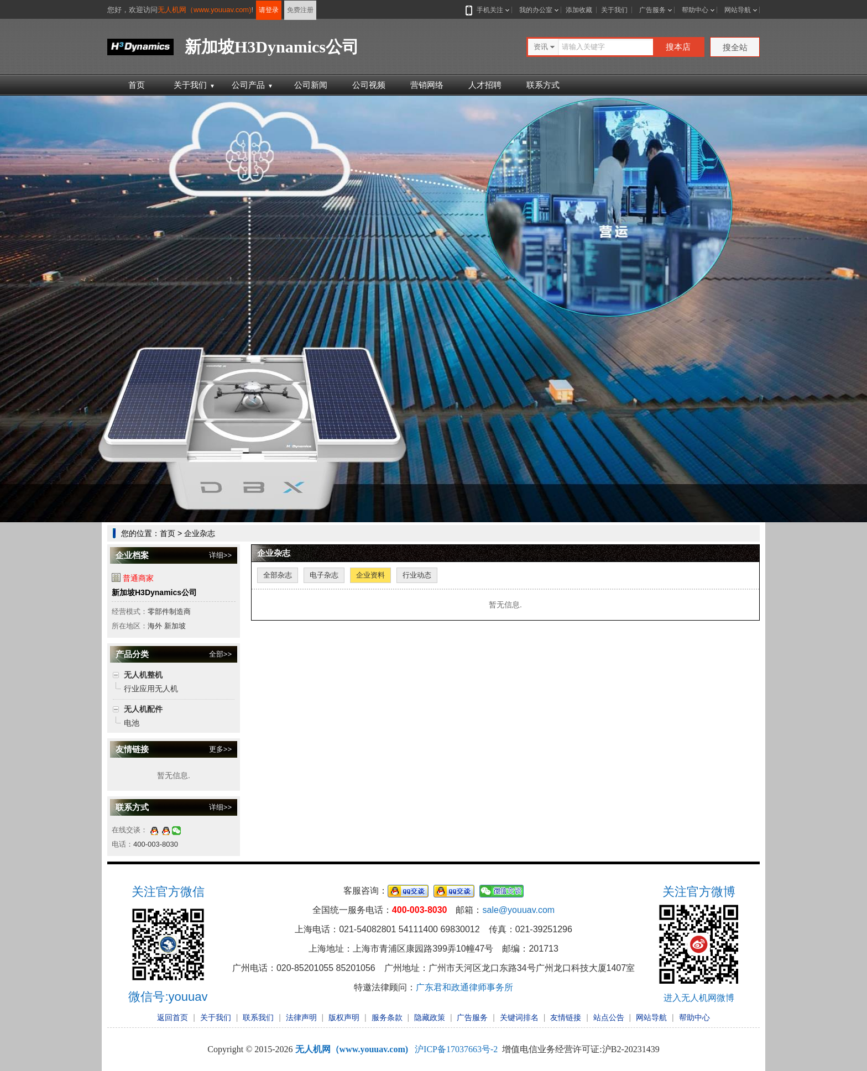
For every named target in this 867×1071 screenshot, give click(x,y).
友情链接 (565, 1017)
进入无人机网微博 (699, 997)
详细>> (220, 555)
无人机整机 (143, 674)
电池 (131, 722)
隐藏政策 (429, 1017)
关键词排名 (519, 1017)
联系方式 (543, 85)
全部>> (220, 654)
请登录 (269, 10)
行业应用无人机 (151, 688)
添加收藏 (579, 10)
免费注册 (300, 10)
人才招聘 (485, 85)
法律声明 (301, 1017)
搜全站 (735, 47)
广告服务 (652, 10)
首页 (136, 85)
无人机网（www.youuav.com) (205, 10)
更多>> (220, 749)
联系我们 (258, 1017)
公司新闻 (310, 85)
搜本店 (678, 46)
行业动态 (417, 575)
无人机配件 (143, 709)
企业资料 (370, 575)
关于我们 (614, 10)
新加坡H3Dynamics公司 (154, 592)
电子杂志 (324, 575)
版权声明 (343, 1017)
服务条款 (387, 1017)
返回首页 (172, 1017)
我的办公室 (535, 10)
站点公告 (608, 1017)
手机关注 (487, 10)
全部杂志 (277, 575)
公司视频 (368, 85)
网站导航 (737, 10)
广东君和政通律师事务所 (464, 987)
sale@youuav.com (518, 910)
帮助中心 (695, 10)
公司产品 (252, 85)
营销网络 (426, 85)
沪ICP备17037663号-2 (456, 1049)
